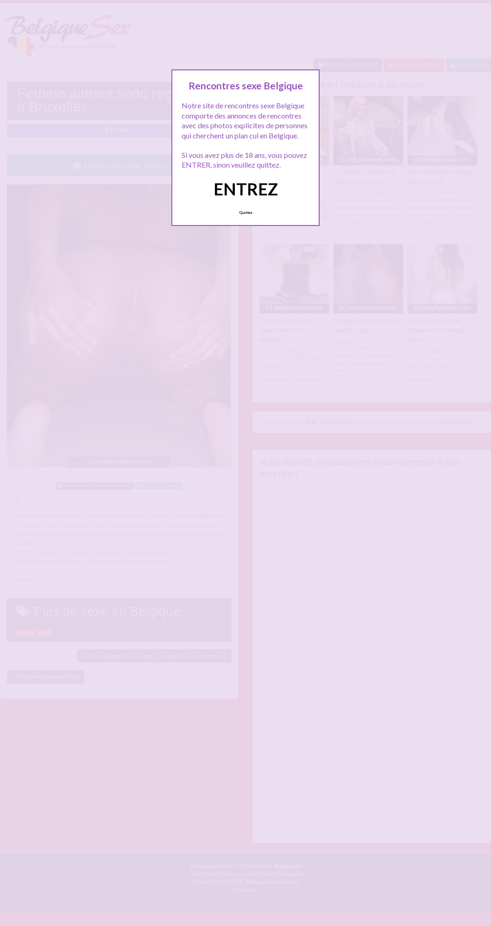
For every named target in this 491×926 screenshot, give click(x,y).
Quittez (245, 212)
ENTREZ (246, 189)
